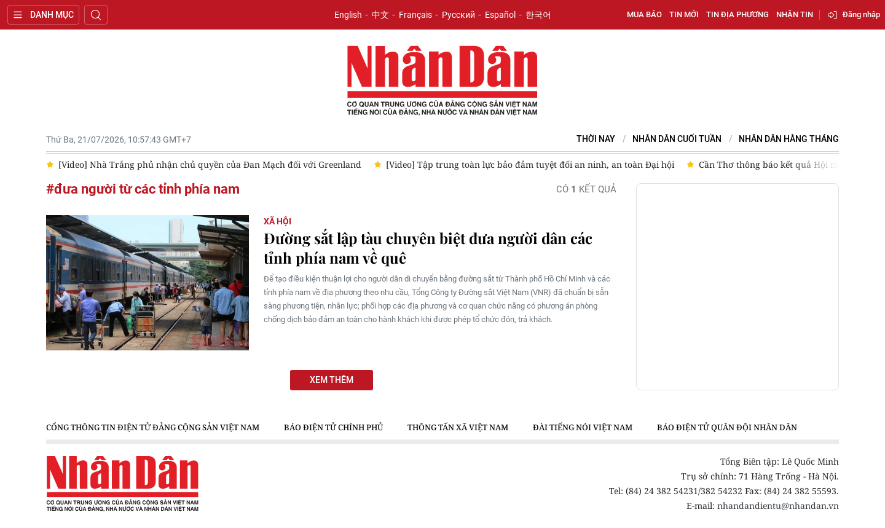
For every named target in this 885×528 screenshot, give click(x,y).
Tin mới (684, 14)
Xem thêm (331, 380)
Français (415, 15)
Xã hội (277, 221)
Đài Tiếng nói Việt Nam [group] (582, 427)
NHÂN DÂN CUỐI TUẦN (677, 139)
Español (500, 15)
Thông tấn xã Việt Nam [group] (457, 427)
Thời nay (595, 139)
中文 (380, 15)
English (348, 15)
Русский (458, 15)
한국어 (538, 15)
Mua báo (644, 14)
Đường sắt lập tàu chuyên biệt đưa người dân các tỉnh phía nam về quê (428, 247)
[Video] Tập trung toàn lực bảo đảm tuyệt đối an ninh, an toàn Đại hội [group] (530, 164)
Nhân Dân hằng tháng (789, 139)
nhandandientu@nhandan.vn (778, 505)
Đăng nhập (861, 14)
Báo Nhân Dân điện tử (442, 81)
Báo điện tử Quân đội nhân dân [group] (727, 427)
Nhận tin (794, 14)
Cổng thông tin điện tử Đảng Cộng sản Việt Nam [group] (152, 427)
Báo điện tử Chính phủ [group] (333, 427)
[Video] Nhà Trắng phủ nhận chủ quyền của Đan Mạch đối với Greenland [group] (209, 164)
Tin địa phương (737, 14)
